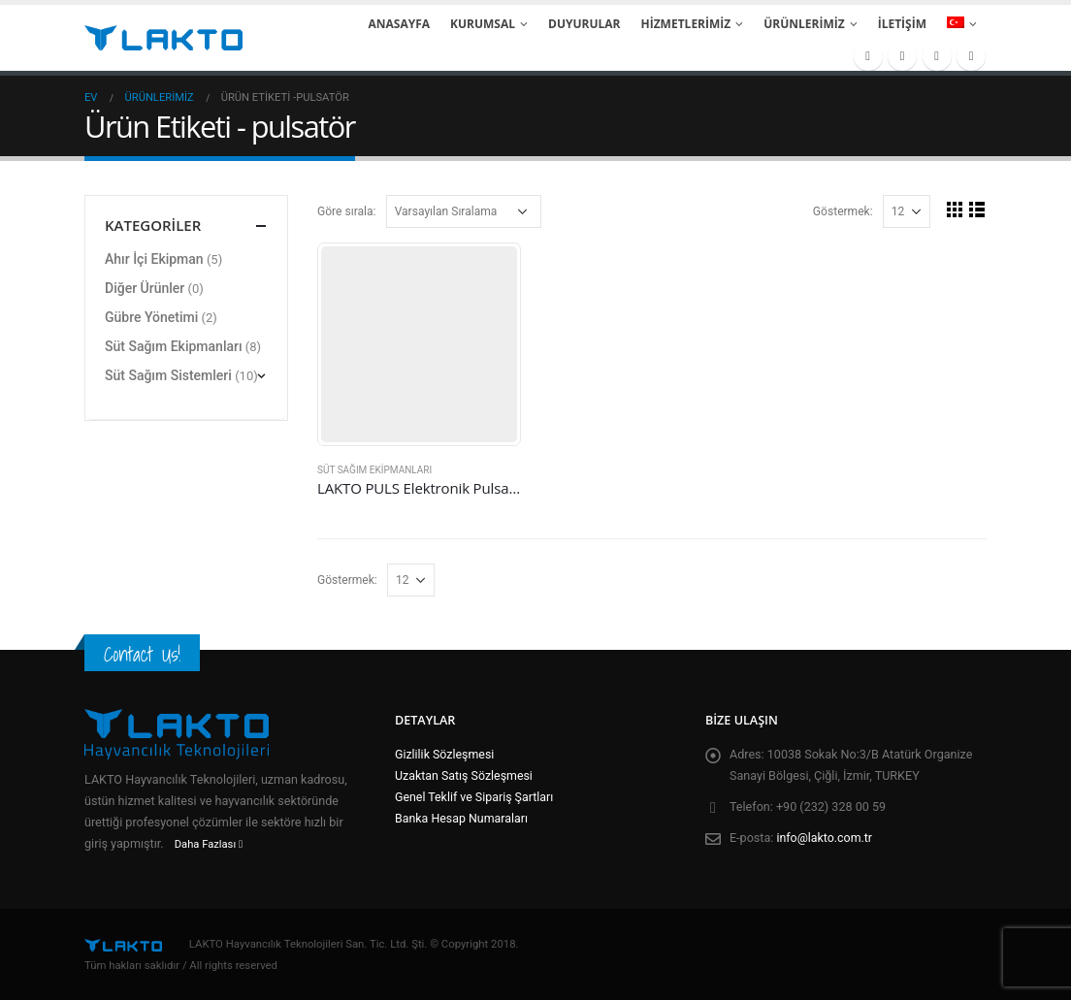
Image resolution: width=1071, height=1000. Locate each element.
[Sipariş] (463, 211)
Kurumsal (482, 24)
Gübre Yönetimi (151, 317)
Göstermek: (843, 211)
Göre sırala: (346, 211)
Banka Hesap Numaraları (462, 818)
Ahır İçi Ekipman (154, 259)
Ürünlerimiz (803, 24)
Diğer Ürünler (144, 288)
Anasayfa (399, 24)
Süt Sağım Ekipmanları (374, 470)
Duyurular (584, 24)
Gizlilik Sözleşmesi (445, 754)
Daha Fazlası (209, 844)
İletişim (902, 24)
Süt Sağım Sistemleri (168, 375)
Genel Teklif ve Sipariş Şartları (475, 797)
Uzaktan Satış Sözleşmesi (465, 775)
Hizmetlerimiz (686, 24)
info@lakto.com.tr (825, 837)
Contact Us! (142, 654)
